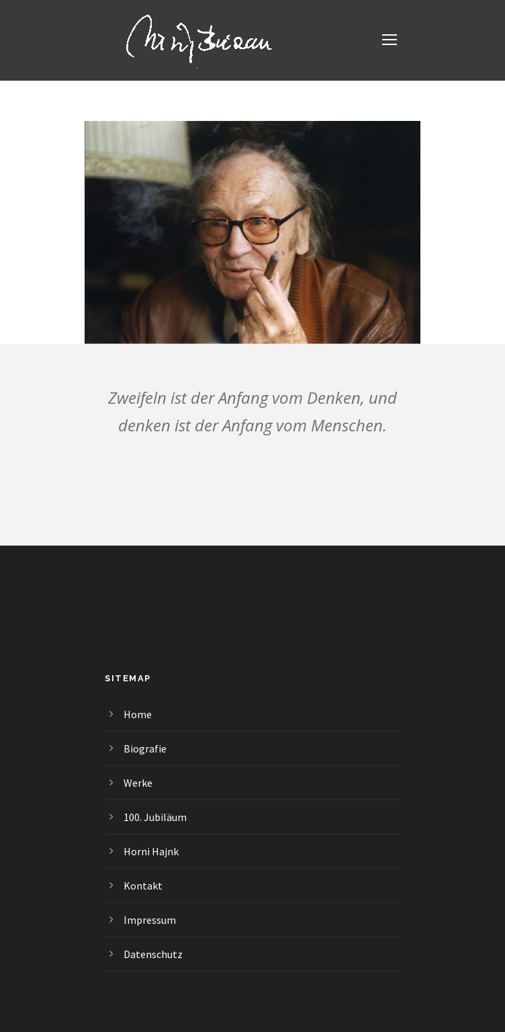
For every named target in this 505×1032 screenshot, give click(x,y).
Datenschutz (153, 954)
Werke (138, 782)
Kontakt (143, 885)
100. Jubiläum (155, 817)
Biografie (145, 748)
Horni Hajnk (151, 851)
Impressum (150, 920)
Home (138, 714)
